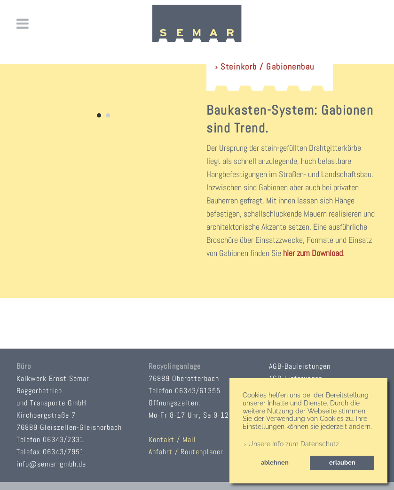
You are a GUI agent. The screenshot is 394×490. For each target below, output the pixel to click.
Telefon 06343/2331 (50, 439)
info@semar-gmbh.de (51, 464)
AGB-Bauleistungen (300, 366)
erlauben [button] (342, 462)
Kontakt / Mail (172, 439)
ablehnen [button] (275, 462)
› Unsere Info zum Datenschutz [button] (291, 444)
